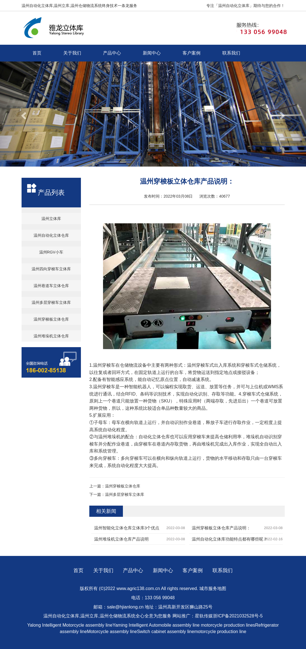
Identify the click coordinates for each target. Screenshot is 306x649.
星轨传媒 (204, 616)
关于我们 (72, 53)
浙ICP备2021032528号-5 (238, 616)
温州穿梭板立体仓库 (51, 319)
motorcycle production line (220, 631)
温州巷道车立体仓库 (51, 285)
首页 (36, 53)
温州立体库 (51, 218)
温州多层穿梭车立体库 (51, 302)
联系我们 (231, 53)
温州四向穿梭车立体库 (51, 269)
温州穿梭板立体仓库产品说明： (221, 527)
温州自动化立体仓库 (51, 235)
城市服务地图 (212, 588)
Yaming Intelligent (130, 625)
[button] (23, 114)
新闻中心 (152, 53)
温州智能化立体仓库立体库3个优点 (126, 527)
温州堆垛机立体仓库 (51, 336)
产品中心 (112, 53)
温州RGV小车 (51, 252)
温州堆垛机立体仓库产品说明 (121, 539)
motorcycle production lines (228, 625)
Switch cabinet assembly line (165, 631)
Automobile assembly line (174, 625)
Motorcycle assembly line (87, 625)
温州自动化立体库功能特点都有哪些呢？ (229, 539)
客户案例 (191, 53)
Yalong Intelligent (44, 625)
